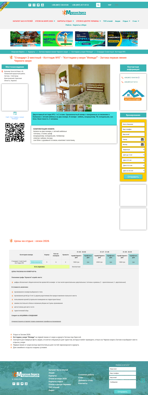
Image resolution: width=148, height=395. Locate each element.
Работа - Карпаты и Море (76, 25)
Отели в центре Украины (87, 21)
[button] (108, 84)
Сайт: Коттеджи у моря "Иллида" (15, 118)
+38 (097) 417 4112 (80, 5)
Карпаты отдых (64, 21)
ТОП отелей (108, 21)
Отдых (125, 21)
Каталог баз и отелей (23, 21)
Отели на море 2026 (44, 21)
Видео (51, 389)
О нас (135, 21)
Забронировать (36, 262)
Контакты (82, 382)
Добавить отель (85, 379)
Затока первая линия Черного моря (53, 52)
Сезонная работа (86, 374)
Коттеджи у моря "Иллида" (82, 52)
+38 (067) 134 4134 (60, 5)
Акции (117, 21)
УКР (109, 5)
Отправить (133, 176)
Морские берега (17, 52)
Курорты (31, 52)
